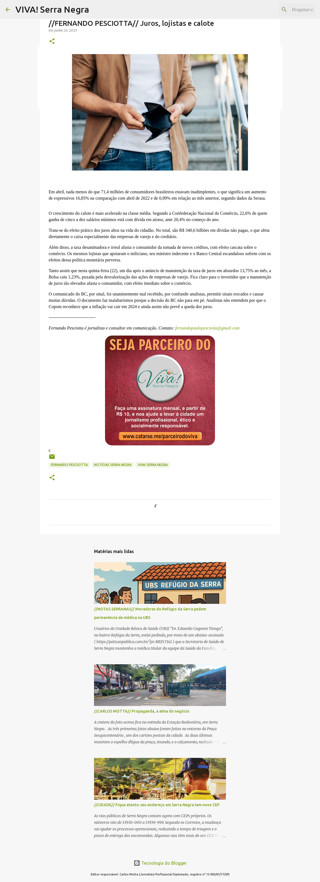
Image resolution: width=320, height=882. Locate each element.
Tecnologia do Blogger (160, 863)
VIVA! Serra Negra (52, 9)
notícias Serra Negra (112, 465)
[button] (52, 41)
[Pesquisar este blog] (287, 9)
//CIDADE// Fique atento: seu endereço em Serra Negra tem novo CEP (157, 805)
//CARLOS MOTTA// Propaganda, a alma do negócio (141, 711)
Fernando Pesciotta (69, 465)
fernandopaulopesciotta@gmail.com (206, 328)
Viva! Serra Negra (153, 465)
